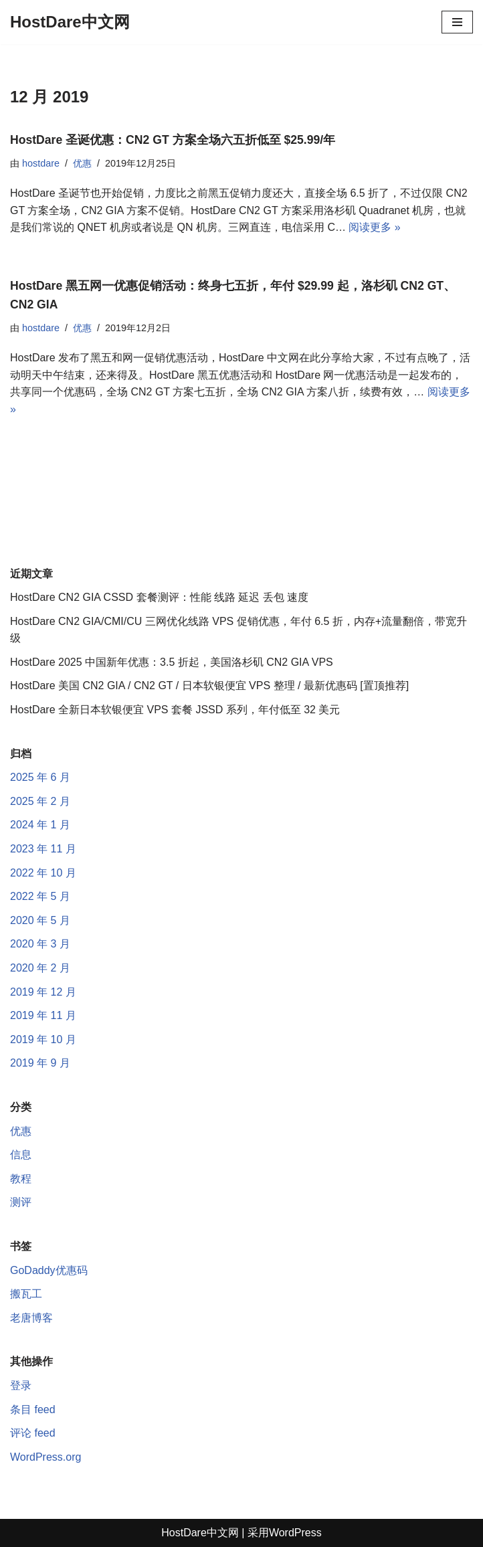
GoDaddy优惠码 (49, 1270)
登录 (20, 1385)
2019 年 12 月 (43, 992)
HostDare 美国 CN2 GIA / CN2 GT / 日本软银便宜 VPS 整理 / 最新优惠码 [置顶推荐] (209, 685)
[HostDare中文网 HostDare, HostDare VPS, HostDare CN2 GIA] (70, 22)
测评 (20, 1202)
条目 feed (33, 1409)
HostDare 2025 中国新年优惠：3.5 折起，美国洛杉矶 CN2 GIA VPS (171, 662)
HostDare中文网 (200, 1532)
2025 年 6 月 (40, 777)
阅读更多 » (374, 227)
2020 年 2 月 (40, 968)
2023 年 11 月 (43, 848)
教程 (20, 1178)
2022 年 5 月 (40, 896)
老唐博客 (31, 1318)
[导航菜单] (457, 22)
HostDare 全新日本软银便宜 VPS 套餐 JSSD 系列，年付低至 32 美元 (175, 709)
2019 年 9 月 (40, 1063)
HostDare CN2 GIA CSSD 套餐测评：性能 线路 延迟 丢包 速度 (159, 597)
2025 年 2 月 (40, 801)
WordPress (295, 1532)
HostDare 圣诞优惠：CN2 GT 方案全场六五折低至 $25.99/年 (172, 140)
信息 (20, 1154)
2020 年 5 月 (40, 920)
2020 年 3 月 (40, 943)
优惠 (82, 163)
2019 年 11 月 (43, 1015)
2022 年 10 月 (43, 873)
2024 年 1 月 (40, 824)
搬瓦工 (26, 1293)
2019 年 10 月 (43, 1039)
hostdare (41, 163)
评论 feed (33, 1433)
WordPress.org (45, 1457)
